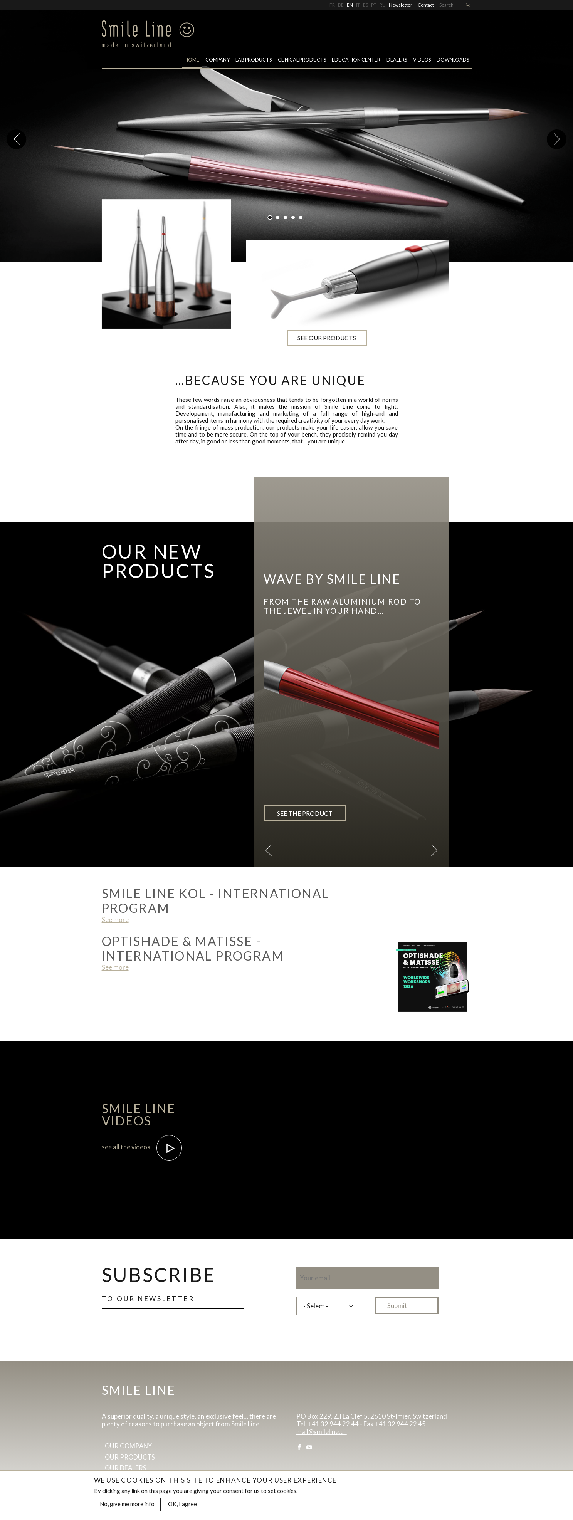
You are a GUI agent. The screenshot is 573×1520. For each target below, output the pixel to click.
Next (556, 139)
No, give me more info (127, 1503)
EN (350, 5)
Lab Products (253, 61)
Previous (16, 139)
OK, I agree (182, 1503)
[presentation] (354, 1337)
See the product (305, 813)
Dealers (396, 61)
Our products (130, 1457)
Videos (422, 61)
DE (341, 5)
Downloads (453, 61)
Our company (129, 1447)
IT (358, 5)
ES (365, 5)
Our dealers (126, 1469)
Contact (426, 5)
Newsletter (400, 5)
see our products (347, 330)
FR (332, 5)
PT (373, 5)
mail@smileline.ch (321, 1432)
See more (115, 919)
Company (217, 61)
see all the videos (142, 1147)
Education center (356, 61)
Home (192, 61)
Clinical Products (302, 61)
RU (383, 5)
